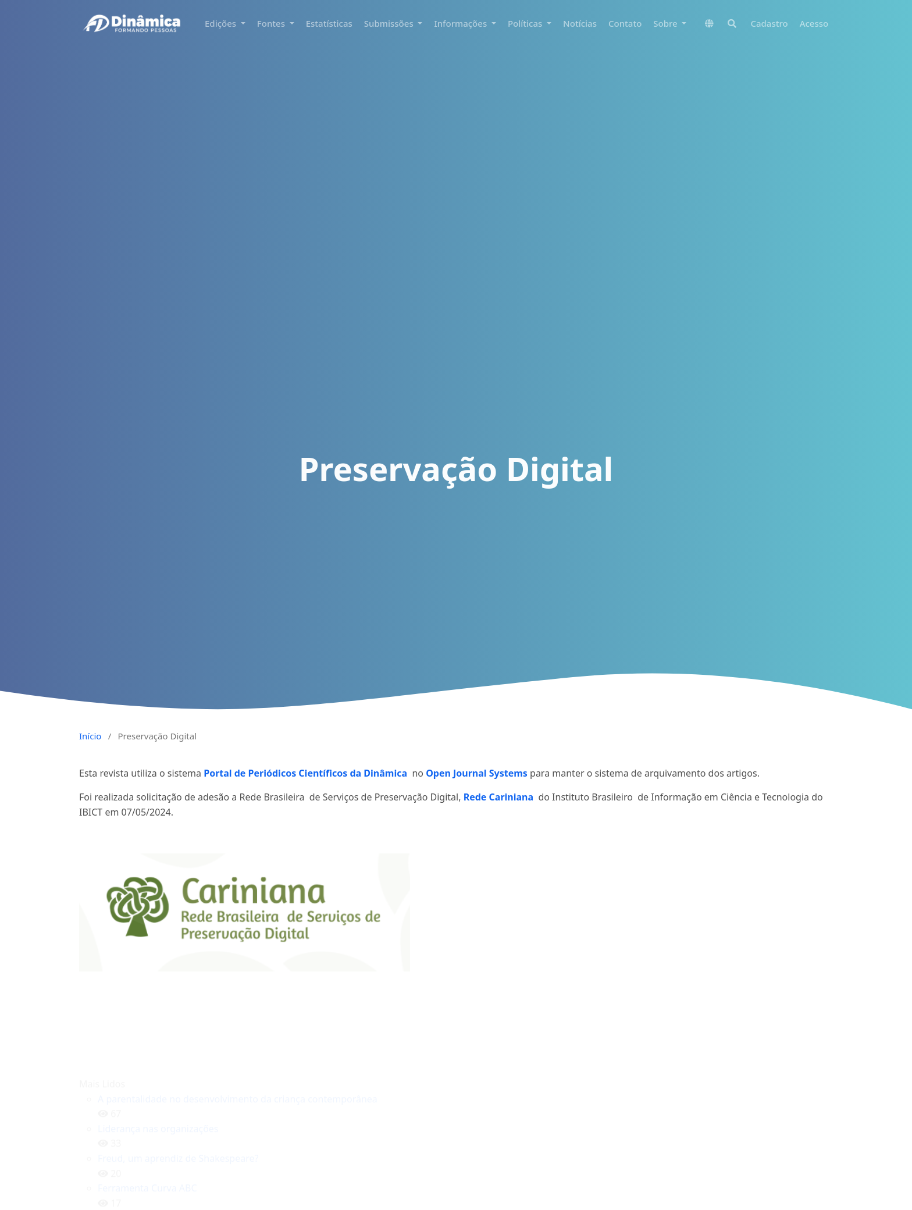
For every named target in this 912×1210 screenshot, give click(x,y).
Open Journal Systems (477, 773)
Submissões (390, 23)
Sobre (666, 23)
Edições (221, 23)
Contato (625, 23)
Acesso (814, 23)
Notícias (580, 23)
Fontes (272, 23)
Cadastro (769, 23)
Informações (461, 23)
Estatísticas (329, 23)
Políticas (526, 23)
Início (90, 736)
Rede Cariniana (498, 797)
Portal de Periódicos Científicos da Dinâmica (306, 773)
